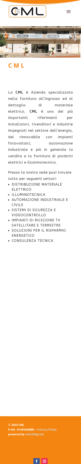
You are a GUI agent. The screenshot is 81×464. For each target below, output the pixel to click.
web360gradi (34, 434)
